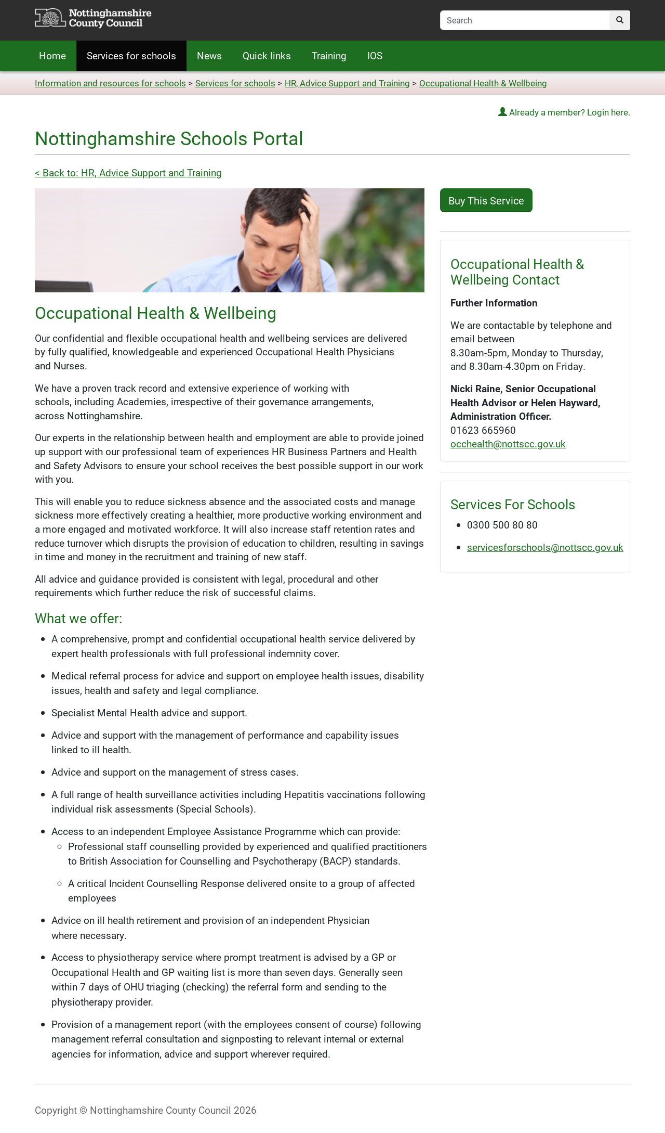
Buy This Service (486, 200)
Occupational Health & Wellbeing (483, 83)
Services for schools (131, 55)
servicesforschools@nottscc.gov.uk (545, 546)
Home (52, 55)
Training (329, 55)
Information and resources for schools (110, 83)
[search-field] (525, 20)
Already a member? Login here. (564, 112)
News (209, 55)
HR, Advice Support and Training (347, 83)
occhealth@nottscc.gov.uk (508, 443)
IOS (374, 55)
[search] (619, 20)
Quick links (267, 55)
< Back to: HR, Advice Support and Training (128, 172)
